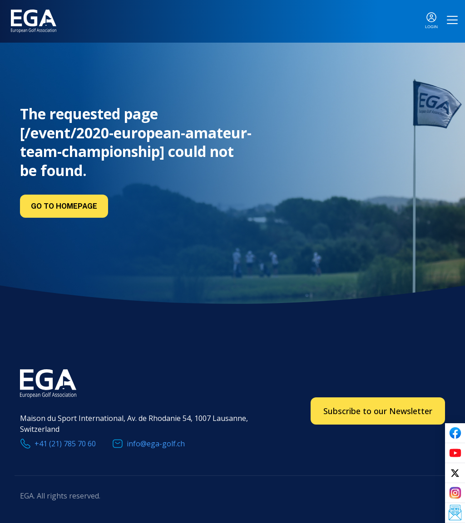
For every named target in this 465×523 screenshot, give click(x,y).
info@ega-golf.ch (156, 444)
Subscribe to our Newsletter (377, 411)
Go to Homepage (64, 206)
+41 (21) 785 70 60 (65, 444)
